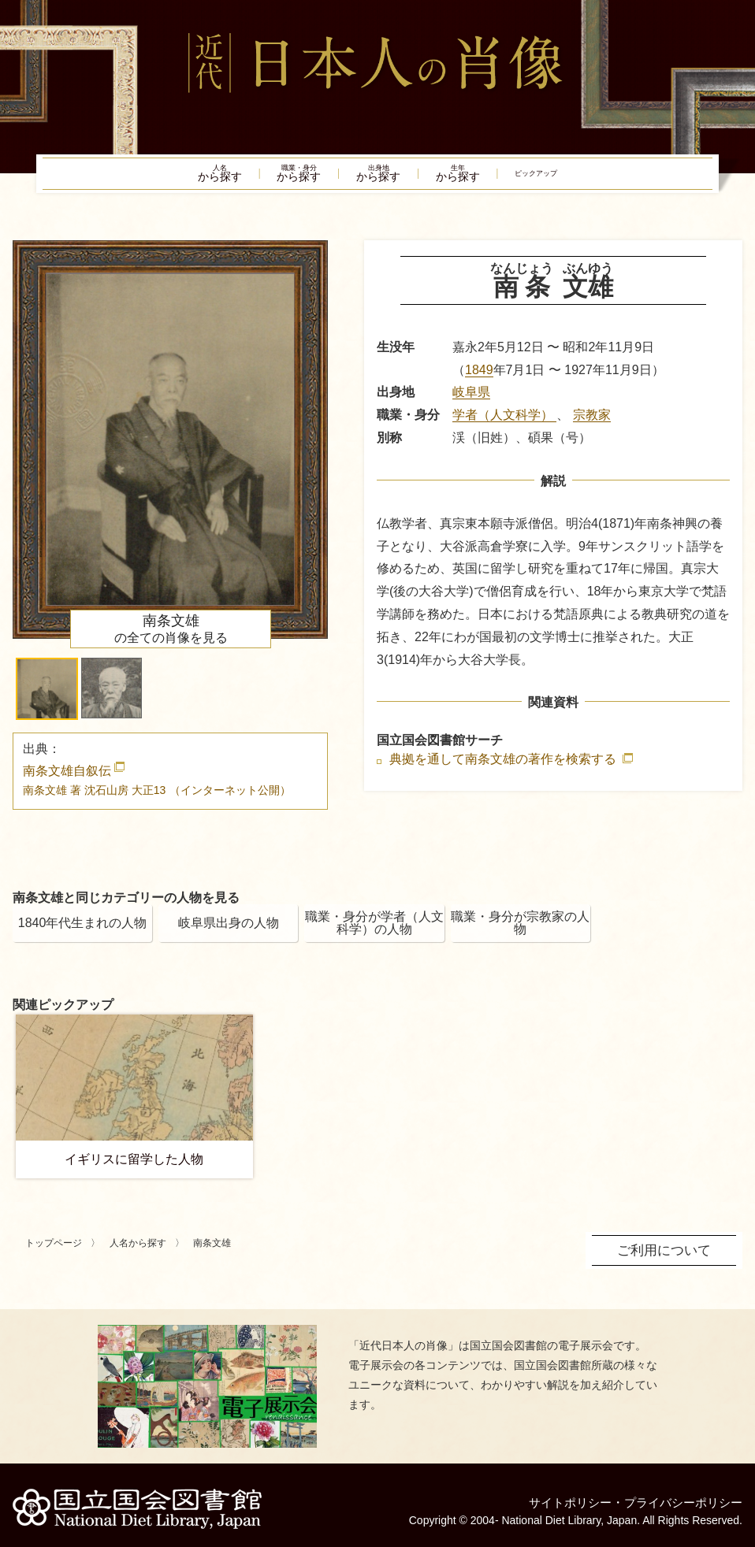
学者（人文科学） (504, 424)
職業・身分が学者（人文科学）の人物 (374, 932)
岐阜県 (471, 401)
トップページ (53, 1252)
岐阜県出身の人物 (228, 932)
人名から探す (138, 1252)
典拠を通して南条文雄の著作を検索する (504, 768)
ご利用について (667, 1258)
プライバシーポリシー (679, 1495)
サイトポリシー (559, 1495)
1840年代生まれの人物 (82, 932)
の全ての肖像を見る (171, 638)
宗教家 (592, 424)
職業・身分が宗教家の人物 (520, 932)
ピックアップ (590, 178)
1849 (479, 378)
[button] (47, 698)
